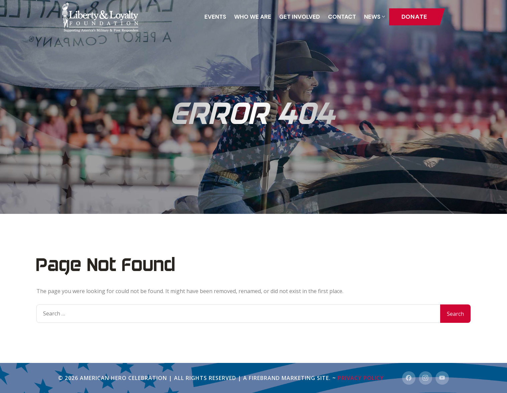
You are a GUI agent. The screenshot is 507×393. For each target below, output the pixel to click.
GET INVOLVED (299, 16)
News (372, 16)
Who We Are (252, 16)
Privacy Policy (361, 378)
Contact (342, 16)
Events (215, 16)
